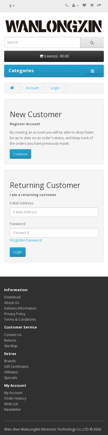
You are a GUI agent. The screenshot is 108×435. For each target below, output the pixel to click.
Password (17, 223)
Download (12, 297)
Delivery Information (20, 308)
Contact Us (12, 334)
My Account (13, 392)
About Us (11, 302)
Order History (15, 398)
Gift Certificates (16, 366)
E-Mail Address (21, 203)
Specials (10, 377)
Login (55, 88)
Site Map (11, 346)
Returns (10, 340)
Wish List (11, 404)
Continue (20, 154)
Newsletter (12, 409)
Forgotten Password (26, 240)
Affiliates (11, 372)
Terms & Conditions (20, 319)
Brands (10, 361)
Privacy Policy (14, 313)
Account (32, 88)
